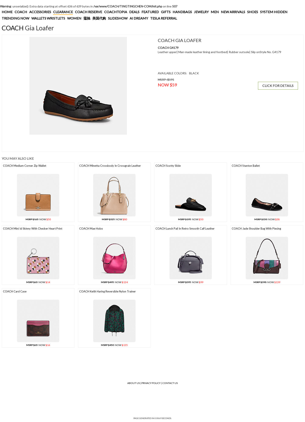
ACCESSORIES (40, 12)
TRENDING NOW (15, 18)
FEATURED (150, 12)
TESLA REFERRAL (163, 18)
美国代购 (99, 18)
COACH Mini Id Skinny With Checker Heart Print (32, 228)
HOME (7, 12)
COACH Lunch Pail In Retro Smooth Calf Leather (185, 228)
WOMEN (74, 18)
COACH (21, 12)
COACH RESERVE (88, 12)
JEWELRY (201, 12)
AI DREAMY (139, 18)
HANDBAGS (182, 12)
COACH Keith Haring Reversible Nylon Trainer (107, 291)
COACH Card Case (14, 291)
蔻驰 (86, 18)
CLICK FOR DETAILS (278, 85)
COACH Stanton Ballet (246, 165)
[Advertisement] (78, 143)
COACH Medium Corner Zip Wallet (24, 165)
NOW (38, 219)
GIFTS (166, 12)
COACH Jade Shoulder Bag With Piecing (256, 228)
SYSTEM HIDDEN (273, 12)
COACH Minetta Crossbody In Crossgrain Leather (110, 165)
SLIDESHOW (118, 18)
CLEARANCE (63, 12)
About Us (133, 383)
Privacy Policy (151, 383)
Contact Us (170, 383)
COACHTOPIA (115, 12)
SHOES (252, 12)
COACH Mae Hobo (91, 228)
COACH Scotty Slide (168, 165)
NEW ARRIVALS (233, 12)
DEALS (134, 12)
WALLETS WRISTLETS (48, 18)
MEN (215, 12)
